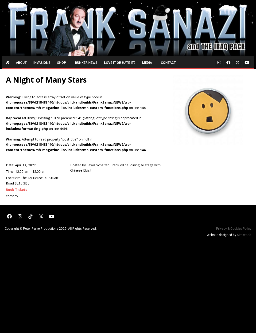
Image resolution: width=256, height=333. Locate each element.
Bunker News (86, 62)
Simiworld (244, 235)
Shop (61, 62)
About (21, 62)
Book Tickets (16, 189)
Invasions (41, 62)
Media (147, 62)
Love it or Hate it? (120, 62)
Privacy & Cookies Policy (233, 228)
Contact (168, 62)
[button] (63, 62)
